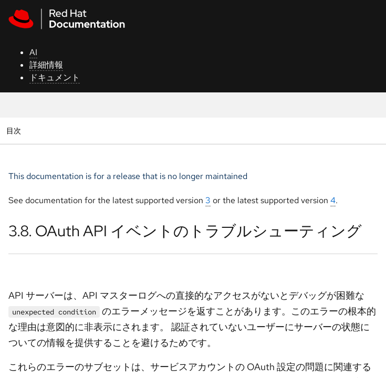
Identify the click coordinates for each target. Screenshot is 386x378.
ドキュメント (54, 77)
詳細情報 (46, 64)
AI (33, 52)
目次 (15, 130)
